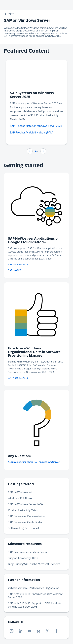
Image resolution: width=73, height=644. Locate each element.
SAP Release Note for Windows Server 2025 (36, 126)
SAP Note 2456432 (18, 264)
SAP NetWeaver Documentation (26, 516)
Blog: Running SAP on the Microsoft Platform (34, 564)
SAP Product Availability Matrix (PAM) (31, 132)
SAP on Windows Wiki (20, 492)
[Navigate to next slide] (43, 151)
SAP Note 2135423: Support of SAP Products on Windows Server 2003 (35, 605)
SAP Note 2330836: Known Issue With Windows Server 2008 (36, 596)
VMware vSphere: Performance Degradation (33, 588)
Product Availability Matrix (23, 510)
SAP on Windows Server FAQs (25, 504)
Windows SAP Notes (20, 498)
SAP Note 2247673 (18, 378)
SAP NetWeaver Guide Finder (25, 522)
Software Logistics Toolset (23, 528)
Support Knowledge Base (23, 558)
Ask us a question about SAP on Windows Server (34, 462)
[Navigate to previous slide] (30, 151)
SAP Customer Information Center (27, 552)
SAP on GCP (14, 270)
